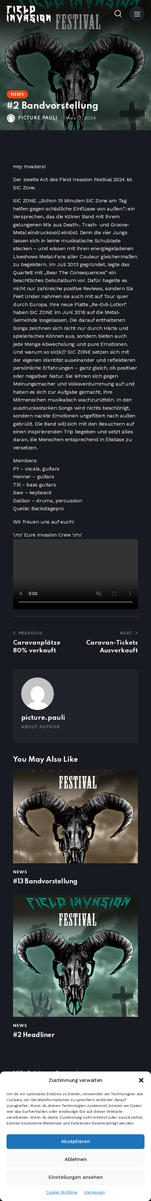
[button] (141, 1080)
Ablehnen (76, 1159)
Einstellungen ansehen (76, 1177)
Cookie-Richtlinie (62, 1192)
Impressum (94, 1192)
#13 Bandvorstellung (45, 882)
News (17, 95)
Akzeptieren (75, 1141)
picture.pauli (43, 718)
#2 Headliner (33, 1035)
